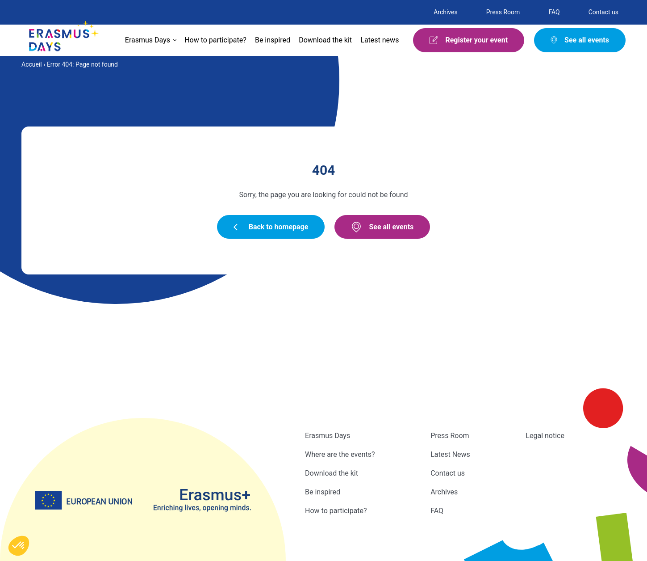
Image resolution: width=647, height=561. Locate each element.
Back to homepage (271, 227)
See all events (382, 227)
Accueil (31, 64)
